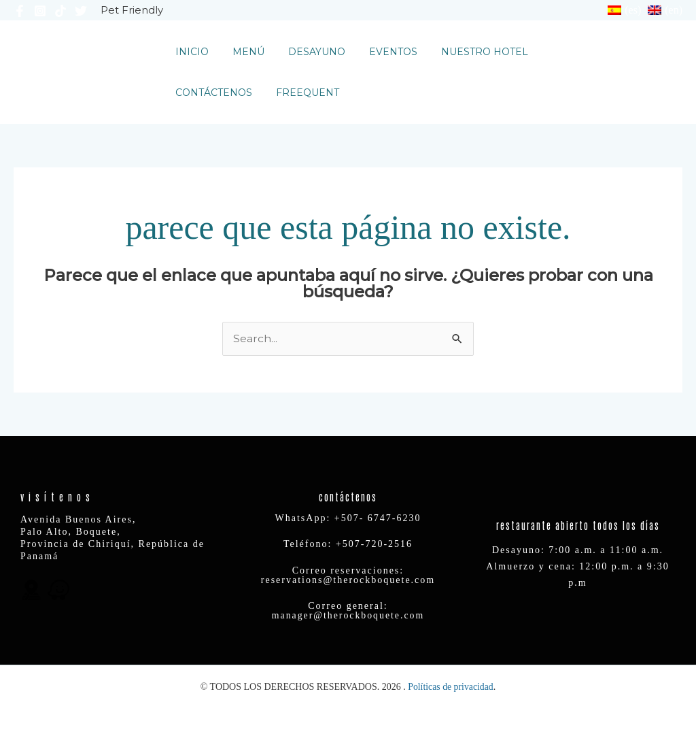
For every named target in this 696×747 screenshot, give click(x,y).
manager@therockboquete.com (348, 616)
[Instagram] (40, 11)
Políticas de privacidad (450, 687)
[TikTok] (60, 11)
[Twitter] (81, 11)
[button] (631, 72)
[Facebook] (20, 11)
